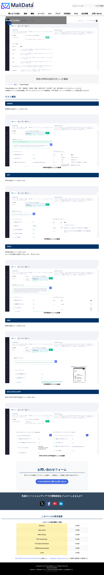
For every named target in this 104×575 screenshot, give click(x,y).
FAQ (76, 14)
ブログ (57, 14)
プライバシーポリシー (52, 571)
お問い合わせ (97, 14)
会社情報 (84, 14)
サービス (41, 14)
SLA (50, 14)
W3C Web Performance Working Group (27, 558)
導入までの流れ (14, 14)
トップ (8, 84)
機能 (32, 14)
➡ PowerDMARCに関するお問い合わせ (52, 481)
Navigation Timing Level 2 (58, 558)
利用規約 (67, 14)
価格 (25, 14)
